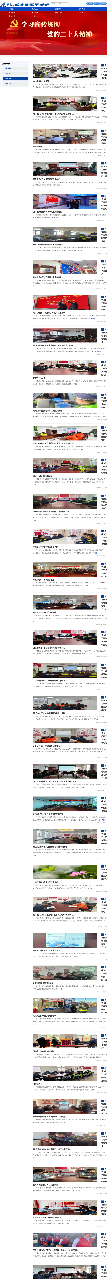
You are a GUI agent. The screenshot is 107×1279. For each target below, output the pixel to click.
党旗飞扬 (8, 73)
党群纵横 (24, 9)
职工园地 (53, 9)
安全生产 (62, 9)
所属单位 (17, 1265)
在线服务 (72, 9)
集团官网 (89, 3)
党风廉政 (8, 78)
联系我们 (94, 1265)
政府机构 (6, 1265)
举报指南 (103, 3)
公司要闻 (34, 9)
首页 (5, 9)
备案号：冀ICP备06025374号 (53, 1273)
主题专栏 (91, 9)
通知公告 (96, 3)
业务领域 (43, 9)
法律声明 (101, 1265)
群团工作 (8, 84)
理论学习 (8, 68)
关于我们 (15, 9)
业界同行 (28, 1265)
